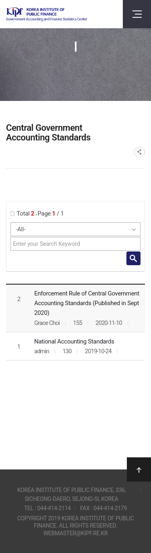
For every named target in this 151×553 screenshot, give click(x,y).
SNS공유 (139, 152)
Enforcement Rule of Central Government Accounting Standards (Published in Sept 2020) (86, 303)
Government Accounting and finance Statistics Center (46, 14)
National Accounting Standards (74, 341)
